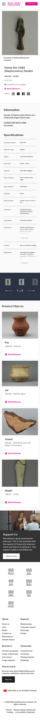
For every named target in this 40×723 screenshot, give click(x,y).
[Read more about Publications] (28, 258)
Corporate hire (26, 651)
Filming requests (27, 657)
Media (4, 630)
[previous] (9, 290)
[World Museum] (29, 571)
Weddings (24, 660)
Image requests (8, 660)
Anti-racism (7, 657)
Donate (23, 633)
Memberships (26, 624)
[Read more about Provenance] (28, 233)
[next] (31, 290)
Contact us (6, 633)
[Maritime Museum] (29, 582)
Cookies (10, 712)
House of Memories (10, 654)
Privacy (9, 710)
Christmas (24, 654)
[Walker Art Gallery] (11, 593)
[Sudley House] (29, 593)
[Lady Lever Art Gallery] (11, 604)
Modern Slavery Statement (25, 710)
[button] (8, 283)
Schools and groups (10, 651)
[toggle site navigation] (3, 4)
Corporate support (28, 627)
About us (5, 624)
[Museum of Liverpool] (11, 571)
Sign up (8, 679)
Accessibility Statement (25, 712)
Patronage (24, 630)
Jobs (4, 627)
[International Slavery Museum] (11, 582)
